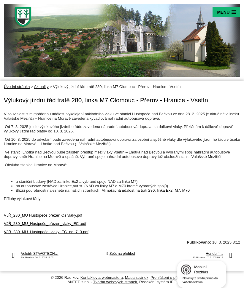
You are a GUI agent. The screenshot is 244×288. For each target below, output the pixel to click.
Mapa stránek (136, 277)
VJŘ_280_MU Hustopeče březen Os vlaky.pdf (43, 215)
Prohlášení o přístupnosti (171, 277)
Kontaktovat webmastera (101, 277)
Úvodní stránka (17, 86)
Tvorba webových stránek (115, 282)
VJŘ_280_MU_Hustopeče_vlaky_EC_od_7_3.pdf (46, 232)
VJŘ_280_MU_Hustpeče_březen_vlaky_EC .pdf (45, 223)
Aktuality (41, 86)
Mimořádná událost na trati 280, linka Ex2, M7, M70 (146, 190)
